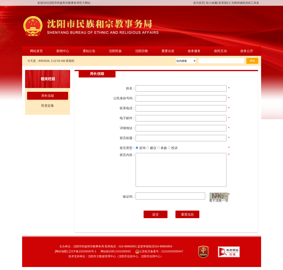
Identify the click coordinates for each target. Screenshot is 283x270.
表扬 (162, 148)
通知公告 (89, 51)
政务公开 (246, 51)
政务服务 (194, 51)
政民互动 (220, 51)
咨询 (140, 148)
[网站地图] (59, 251)
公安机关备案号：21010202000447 (159, 251)
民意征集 (47, 105)
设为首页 (198, 2)
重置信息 (187, 214)
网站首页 (36, 51)
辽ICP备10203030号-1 (82, 251)
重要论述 (168, 51)
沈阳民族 (115, 51)
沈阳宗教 (141, 51)
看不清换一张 (218, 200)
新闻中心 (62, 51)
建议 (151, 148)
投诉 (173, 148)
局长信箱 (47, 95)
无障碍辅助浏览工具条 (245, 2)
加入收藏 (211, 2)
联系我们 (224, 2)
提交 (155, 214)
